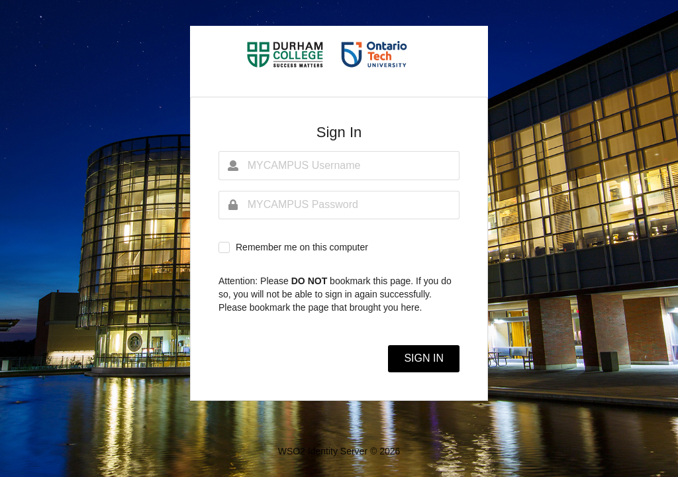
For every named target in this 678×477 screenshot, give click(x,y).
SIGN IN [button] (424, 358)
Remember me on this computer (302, 247)
